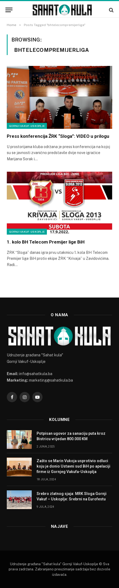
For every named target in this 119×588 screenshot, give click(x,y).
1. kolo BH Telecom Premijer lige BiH (46, 242)
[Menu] (8, 10)
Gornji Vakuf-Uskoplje (27, 125)
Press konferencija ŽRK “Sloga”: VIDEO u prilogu (58, 136)
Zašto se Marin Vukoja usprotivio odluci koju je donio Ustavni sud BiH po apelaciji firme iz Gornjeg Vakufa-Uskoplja (73, 466)
